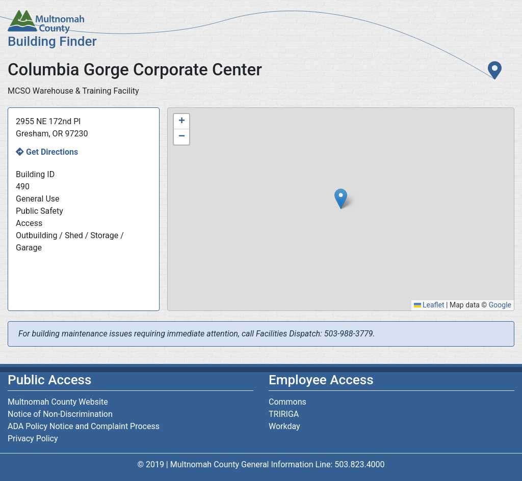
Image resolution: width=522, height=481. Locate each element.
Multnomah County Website (58, 402)
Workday (284, 426)
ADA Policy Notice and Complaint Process (84, 426)
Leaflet (429, 305)
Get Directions (52, 152)
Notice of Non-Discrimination (60, 414)
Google (500, 305)
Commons (287, 402)
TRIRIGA (284, 414)
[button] (340, 198)
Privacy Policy (33, 438)
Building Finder (52, 41)
